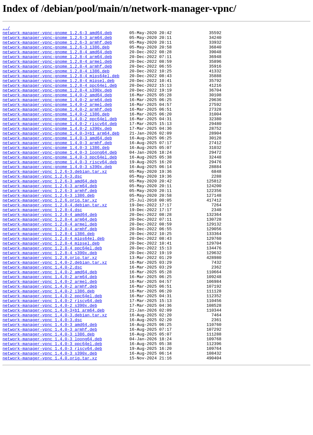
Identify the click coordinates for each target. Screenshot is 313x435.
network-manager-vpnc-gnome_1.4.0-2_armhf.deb (57, 126)
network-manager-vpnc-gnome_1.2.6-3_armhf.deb (57, 46)
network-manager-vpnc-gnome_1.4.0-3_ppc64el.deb (60, 184)
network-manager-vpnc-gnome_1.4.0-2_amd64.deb (57, 109)
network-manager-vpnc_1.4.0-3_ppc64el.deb (52, 407)
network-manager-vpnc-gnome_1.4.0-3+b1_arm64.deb (61, 155)
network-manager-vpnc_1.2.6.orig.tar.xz (50, 235)
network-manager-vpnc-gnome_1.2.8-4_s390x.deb (57, 103)
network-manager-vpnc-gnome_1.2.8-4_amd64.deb (57, 57)
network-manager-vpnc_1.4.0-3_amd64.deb (50, 384)
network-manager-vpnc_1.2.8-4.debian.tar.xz (55, 241)
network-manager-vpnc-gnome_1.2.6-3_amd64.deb (57, 34)
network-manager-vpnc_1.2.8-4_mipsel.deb (51, 287)
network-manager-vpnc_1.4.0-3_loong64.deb (52, 402)
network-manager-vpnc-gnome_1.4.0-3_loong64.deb (60, 178)
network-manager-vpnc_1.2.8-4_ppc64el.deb (52, 293)
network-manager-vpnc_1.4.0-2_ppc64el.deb (52, 350)
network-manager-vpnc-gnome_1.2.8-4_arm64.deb (57, 63)
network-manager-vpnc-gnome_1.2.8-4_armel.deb (57, 69)
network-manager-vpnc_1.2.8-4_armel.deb (50, 264)
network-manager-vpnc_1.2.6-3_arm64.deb (50, 218)
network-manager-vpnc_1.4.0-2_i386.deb (49, 344)
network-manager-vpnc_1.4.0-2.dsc (42, 316)
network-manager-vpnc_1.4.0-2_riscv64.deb (52, 356)
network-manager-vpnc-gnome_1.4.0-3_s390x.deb (57, 195)
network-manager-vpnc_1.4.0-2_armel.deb (50, 333)
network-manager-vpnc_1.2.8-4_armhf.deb (50, 270)
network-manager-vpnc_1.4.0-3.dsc (42, 379)
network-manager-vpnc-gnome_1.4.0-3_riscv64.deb (60, 189)
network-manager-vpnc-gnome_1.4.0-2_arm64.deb (57, 115)
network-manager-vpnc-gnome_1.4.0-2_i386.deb (56, 132)
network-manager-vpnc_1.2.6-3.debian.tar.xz (55, 201)
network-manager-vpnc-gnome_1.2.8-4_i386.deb (56, 80)
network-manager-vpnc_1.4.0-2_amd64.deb (50, 321)
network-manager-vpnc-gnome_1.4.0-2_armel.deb (57, 120)
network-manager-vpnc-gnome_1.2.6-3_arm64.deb (57, 40)
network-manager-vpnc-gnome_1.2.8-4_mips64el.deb (61, 86)
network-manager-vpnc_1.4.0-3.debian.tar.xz (55, 373)
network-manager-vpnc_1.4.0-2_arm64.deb (50, 327)
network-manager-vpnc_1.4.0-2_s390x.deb (50, 362)
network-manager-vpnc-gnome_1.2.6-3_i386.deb (56, 52)
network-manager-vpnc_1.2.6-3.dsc (42, 207)
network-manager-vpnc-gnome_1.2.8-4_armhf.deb (57, 74)
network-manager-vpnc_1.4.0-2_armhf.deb (50, 339)
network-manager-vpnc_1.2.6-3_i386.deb (49, 229)
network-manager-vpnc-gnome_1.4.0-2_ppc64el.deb (60, 138)
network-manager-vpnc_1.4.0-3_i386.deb (49, 396)
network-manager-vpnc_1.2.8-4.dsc (42, 247)
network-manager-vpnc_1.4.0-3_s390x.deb (50, 419)
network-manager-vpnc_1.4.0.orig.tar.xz (50, 425)
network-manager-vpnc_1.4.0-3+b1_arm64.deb (54, 367)
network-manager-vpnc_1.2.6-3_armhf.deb (50, 224)
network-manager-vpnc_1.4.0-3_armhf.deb (50, 390)
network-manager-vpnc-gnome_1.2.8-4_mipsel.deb (58, 92)
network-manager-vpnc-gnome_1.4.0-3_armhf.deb (57, 166)
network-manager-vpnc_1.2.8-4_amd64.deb (50, 252)
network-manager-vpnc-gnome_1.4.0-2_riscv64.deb (60, 143)
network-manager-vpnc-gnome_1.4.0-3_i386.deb (56, 172)
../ (6, 29)
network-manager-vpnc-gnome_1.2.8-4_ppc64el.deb (60, 97)
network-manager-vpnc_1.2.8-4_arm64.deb (50, 258)
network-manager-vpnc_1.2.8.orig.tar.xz (50, 304)
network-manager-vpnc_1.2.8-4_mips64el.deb (54, 281)
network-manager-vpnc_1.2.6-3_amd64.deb (50, 212)
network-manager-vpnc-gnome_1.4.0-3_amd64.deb (57, 161)
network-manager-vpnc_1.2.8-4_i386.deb (49, 275)
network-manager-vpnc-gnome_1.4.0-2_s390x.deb (57, 149)
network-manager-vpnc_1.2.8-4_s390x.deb (50, 298)
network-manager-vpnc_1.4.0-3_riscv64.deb (52, 413)
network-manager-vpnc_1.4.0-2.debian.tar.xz (55, 310)
